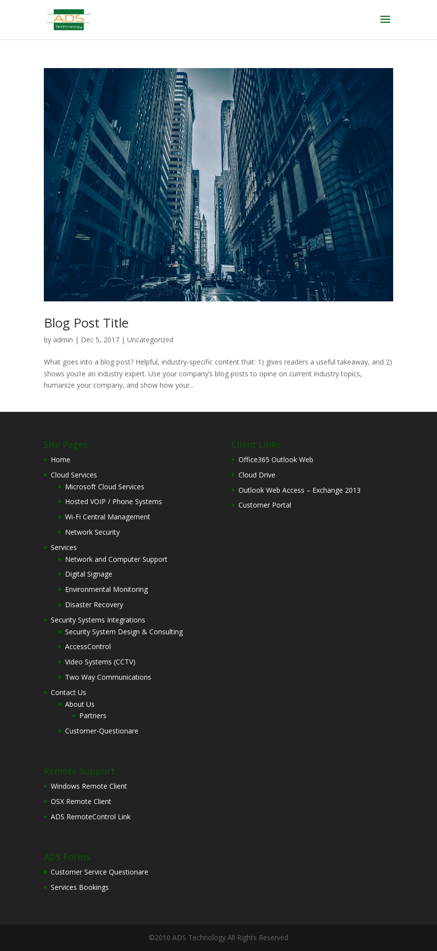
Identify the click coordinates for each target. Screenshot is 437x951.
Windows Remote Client (89, 786)
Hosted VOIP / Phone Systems (113, 501)
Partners (92, 715)
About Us (80, 704)
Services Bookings (80, 887)
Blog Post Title (86, 322)
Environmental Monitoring (106, 589)
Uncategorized (150, 339)
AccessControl (88, 646)
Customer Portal (264, 505)
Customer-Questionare (101, 730)
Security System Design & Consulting (124, 631)
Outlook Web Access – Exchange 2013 (299, 490)
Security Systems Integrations (98, 619)
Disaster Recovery (94, 604)
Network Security (92, 532)
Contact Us (68, 692)
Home (60, 459)
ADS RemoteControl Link (91, 816)
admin (63, 339)
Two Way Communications (108, 677)
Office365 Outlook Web (275, 459)
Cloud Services (74, 474)
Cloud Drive (256, 474)
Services (64, 547)
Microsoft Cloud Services (104, 486)
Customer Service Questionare (99, 872)
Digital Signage (88, 574)
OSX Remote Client (81, 801)
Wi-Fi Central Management (107, 516)
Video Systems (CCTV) (100, 661)
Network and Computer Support (116, 559)
